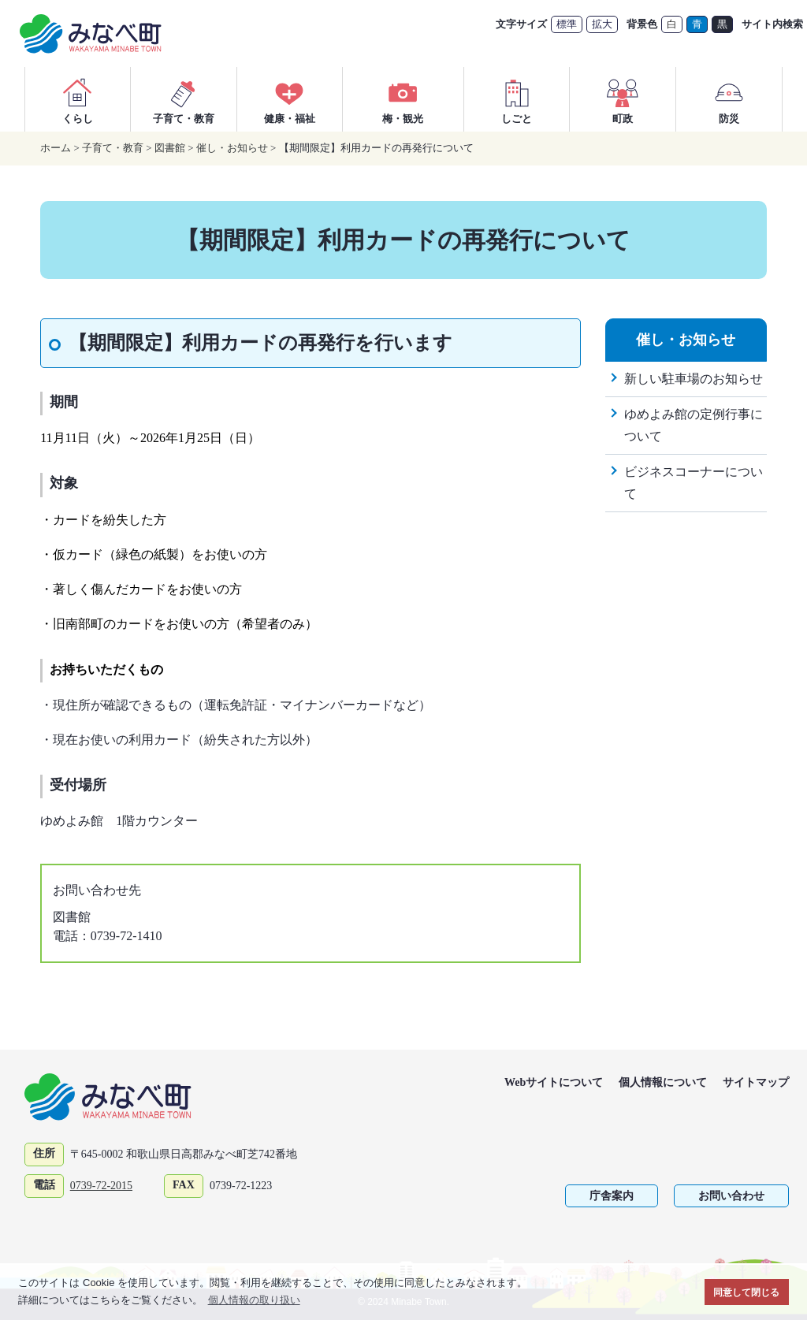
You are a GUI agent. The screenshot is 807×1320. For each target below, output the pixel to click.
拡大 (602, 24)
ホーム (55, 148)
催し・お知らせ (232, 148)
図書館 (169, 148)
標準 (566, 24)
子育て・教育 (183, 99)
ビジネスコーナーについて (693, 482)
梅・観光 (402, 99)
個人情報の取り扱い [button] (254, 1300)
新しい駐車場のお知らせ (693, 378)
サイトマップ (756, 1082)
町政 (622, 99)
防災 (729, 99)
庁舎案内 (611, 1196)
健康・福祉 (289, 99)
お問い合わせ (731, 1196)
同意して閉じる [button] (746, 1292)
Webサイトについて (553, 1082)
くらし (77, 99)
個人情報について (663, 1082)
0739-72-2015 (101, 1186)
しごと (517, 99)
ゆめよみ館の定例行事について (693, 425)
